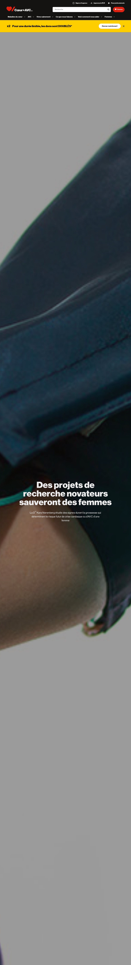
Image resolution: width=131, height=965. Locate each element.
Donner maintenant (109, 26)
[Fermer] (123, 26)
